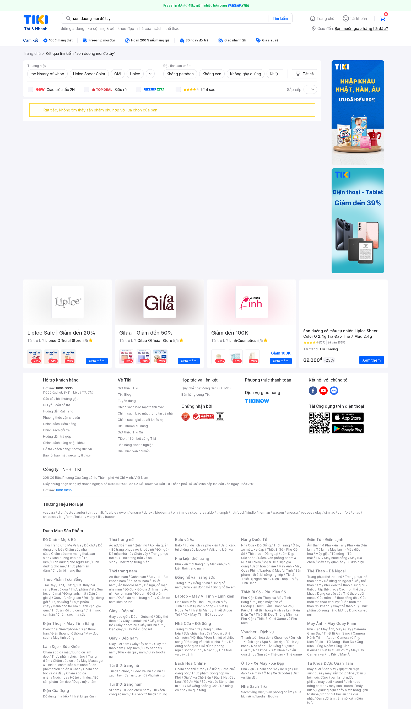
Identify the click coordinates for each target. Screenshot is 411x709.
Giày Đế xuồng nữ (138, 629)
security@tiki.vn (80, 455)
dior (61, 512)
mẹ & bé (107, 28)
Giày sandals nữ (135, 621)
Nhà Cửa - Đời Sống (193, 623)
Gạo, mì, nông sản (67, 598)
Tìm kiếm (280, 18)
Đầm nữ (126, 545)
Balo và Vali (186, 539)
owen (123, 512)
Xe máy (255, 673)
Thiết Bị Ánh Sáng (336, 633)
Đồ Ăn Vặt (191, 682)
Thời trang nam (123, 571)
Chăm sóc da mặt (56, 652)
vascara (49, 512)
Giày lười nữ (148, 625)
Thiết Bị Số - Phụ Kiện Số (263, 592)
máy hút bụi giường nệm (335, 688)
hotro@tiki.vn (82, 449)
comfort (344, 512)
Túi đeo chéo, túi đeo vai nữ (130, 671)
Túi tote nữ (137, 675)
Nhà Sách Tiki (254, 686)
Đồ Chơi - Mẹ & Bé (59, 539)
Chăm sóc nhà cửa (71, 614)
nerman (264, 512)
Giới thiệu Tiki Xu (130, 432)
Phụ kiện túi (156, 675)
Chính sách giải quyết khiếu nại (141, 420)
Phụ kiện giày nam (132, 652)
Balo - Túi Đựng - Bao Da (335, 642)
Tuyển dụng (127, 401)
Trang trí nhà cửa (187, 629)
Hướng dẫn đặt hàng (58, 411)
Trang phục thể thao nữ (324, 577)
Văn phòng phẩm (279, 692)
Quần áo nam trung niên (136, 598)
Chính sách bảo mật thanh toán (141, 407)
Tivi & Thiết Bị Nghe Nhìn (267, 577)
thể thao (173, 28)
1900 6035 (64, 490)
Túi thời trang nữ (124, 665)
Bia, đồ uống (60, 602)
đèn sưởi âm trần (328, 698)
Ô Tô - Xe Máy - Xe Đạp (262, 663)
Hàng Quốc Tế (254, 539)
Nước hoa (60, 677)
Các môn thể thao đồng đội (337, 598)
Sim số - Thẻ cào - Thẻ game (279, 654)
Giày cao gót (118, 617)
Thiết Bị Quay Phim (334, 650)
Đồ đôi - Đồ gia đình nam (143, 589)
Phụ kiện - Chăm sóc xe (259, 669)
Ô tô (267, 673)
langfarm (66, 517)
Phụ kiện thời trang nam (203, 566)
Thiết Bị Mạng (201, 610)
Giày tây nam (142, 644)
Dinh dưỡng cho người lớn (70, 562)
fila (100, 517)
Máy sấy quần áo (330, 562)
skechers (197, 512)
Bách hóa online (264, 566)
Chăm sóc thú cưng (189, 669)
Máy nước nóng (335, 558)
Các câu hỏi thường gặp (61, 399)
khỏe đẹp (126, 28)
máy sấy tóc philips (340, 673)
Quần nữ (140, 545)
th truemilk (96, 512)
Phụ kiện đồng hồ (197, 587)
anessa (292, 512)
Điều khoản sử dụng (133, 426)
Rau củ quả (59, 589)
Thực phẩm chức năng (68, 656)
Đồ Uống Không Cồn (202, 686)
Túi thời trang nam (125, 684)
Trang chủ (325, 18)
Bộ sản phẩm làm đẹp (70, 679)
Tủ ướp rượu (355, 562)
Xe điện (285, 669)
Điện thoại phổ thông (67, 633)
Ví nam (114, 690)
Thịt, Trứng (66, 585)
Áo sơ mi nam (138, 581)
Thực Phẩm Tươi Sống (63, 579)
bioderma (162, 512)
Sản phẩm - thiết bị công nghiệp (271, 572)
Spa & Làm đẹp (273, 642)
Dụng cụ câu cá (328, 593)
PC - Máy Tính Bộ (196, 614)
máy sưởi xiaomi (341, 686)
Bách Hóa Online (190, 663)
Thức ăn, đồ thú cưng (67, 610)
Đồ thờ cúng (192, 650)
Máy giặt (322, 554)
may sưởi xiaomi (330, 682)
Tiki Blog (124, 394)
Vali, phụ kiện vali (221, 549)
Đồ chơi (89, 545)
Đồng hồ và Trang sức (195, 577)
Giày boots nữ (126, 625)
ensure (135, 512)
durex (148, 512)
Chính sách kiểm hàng (59, 424)
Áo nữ (113, 545)
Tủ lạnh (321, 549)
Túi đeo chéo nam (135, 690)
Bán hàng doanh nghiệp (136, 445)
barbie (111, 512)
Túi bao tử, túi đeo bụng (149, 694)
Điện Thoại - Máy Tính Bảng (68, 623)
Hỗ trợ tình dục (81, 677)
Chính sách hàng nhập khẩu (64, 443)
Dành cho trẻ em (65, 606)
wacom (278, 512)
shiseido (49, 517)
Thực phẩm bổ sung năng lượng (337, 608)
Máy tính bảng (63, 638)
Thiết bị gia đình (84, 696)
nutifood (237, 512)
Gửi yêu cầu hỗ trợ (56, 405)
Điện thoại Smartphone (60, 629)
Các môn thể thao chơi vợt (336, 600)
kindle (251, 512)
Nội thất (197, 638)
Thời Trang (281, 545)
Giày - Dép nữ (121, 611)
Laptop (217, 614)
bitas (356, 512)
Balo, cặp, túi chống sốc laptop (205, 547)
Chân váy (141, 554)
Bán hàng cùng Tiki (195, 394)
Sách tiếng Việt (252, 692)
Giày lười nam (119, 644)
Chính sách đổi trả (56, 430)
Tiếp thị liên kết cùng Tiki (137, 439)
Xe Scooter (281, 673)
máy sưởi (314, 669)
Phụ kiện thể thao (337, 585)
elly (175, 512)
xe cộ (92, 28)
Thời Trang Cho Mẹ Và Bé (62, 545)
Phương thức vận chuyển (61, 418)
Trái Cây (49, 585)
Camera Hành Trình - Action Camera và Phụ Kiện (336, 637)
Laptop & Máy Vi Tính (276, 570)
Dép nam (133, 648)
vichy (91, 517)
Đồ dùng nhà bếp (56, 696)
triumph (222, 512)
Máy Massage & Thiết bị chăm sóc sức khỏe (73, 663)
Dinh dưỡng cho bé (66, 558)
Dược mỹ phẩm (84, 682)
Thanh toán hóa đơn (256, 638)
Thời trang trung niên (133, 562)
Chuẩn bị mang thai (67, 570)
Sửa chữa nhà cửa (197, 633)
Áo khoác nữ (144, 549)
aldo (210, 512)
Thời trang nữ (121, 539)
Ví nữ (157, 671)
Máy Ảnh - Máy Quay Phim (331, 623)
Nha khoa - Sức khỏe (269, 650)
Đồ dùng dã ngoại (337, 581)
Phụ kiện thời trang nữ (191, 564)
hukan (79, 517)
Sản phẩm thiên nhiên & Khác (69, 667)
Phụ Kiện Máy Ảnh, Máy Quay (329, 629)
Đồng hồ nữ (201, 583)
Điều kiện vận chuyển (134, 451)
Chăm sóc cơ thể (65, 661)
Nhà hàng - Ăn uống (266, 646)
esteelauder (75, 512)
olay (318, 512)
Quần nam (138, 577)
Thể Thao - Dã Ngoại (326, 571)
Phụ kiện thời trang (192, 558)
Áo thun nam (118, 577)
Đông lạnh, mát (74, 593)
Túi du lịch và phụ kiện (201, 545)
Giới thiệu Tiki (128, 388)
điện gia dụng (72, 28)
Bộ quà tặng (197, 690)
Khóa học (281, 638)
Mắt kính (216, 564)
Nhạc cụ (210, 650)
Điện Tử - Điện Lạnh (325, 539)
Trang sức (182, 583)
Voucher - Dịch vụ (257, 632)
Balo (178, 545)
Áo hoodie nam (130, 585)
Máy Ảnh (346, 654)
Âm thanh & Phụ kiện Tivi (325, 545)
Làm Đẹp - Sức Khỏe (61, 646)
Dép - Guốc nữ (142, 617)
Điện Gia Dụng (56, 690)
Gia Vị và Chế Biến (197, 677)
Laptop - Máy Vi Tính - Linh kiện (204, 596)
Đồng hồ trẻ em (224, 587)
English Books (267, 696)
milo (184, 512)
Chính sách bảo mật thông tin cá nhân (146, 413)
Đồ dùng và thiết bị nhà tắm (205, 642)
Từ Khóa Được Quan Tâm (330, 663)
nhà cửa (144, 28)
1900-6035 (64, 388)
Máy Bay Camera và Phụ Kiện (335, 652)
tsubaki (110, 517)
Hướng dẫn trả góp (57, 436)
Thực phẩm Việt (82, 589)
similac (329, 512)
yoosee (306, 512)
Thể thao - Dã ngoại (263, 554)
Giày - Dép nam (123, 638)
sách (158, 28)
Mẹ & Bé (269, 562)
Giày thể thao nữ (345, 606)
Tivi (318, 558)
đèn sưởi (329, 669)
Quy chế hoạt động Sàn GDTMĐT (206, 388)
